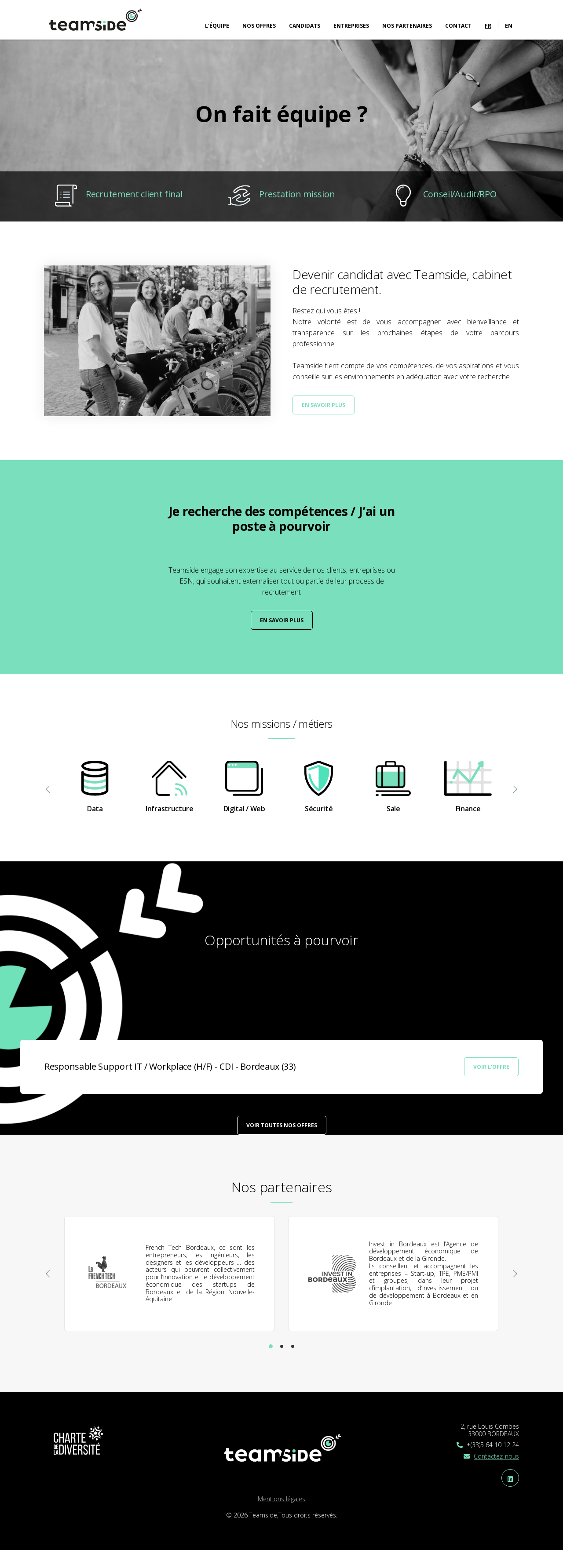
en (508, 25)
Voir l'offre (491, 1067)
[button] (271, 1346)
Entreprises (351, 25)
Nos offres (259, 25)
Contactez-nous (496, 1456)
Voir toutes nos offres (281, 1125)
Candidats (304, 25)
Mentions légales (281, 1499)
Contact (458, 25)
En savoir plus (323, 405)
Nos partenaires (407, 25)
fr (488, 25)
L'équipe (217, 25)
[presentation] (48, 790)
